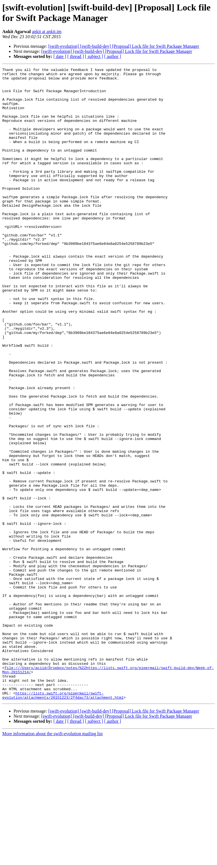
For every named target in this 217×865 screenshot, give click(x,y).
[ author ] (112, 56)
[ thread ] (75, 56)
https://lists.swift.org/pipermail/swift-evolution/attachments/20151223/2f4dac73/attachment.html (62, 821)
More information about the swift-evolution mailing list (52, 860)
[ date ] (59, 56)
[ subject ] (94, 56)
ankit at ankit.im (46, 31)
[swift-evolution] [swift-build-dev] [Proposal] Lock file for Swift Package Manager (123, 46)
